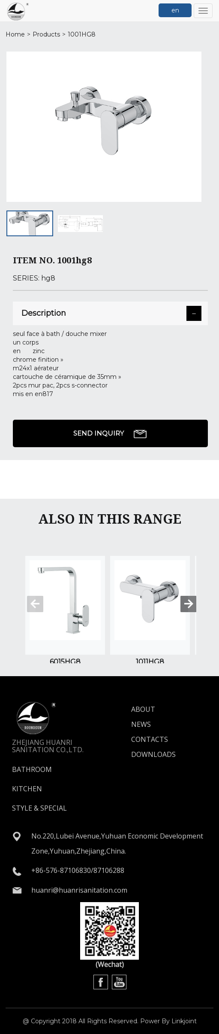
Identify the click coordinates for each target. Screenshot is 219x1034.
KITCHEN (27, 788)
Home (15, 34)
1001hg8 (82, 34)
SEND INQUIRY (110, 434)
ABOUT (143, 709)
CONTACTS (149, 739)
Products (46, 34)
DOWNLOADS (153, 754)
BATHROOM (32, 769)
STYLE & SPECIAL (39, 808)
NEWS (141, 724)
